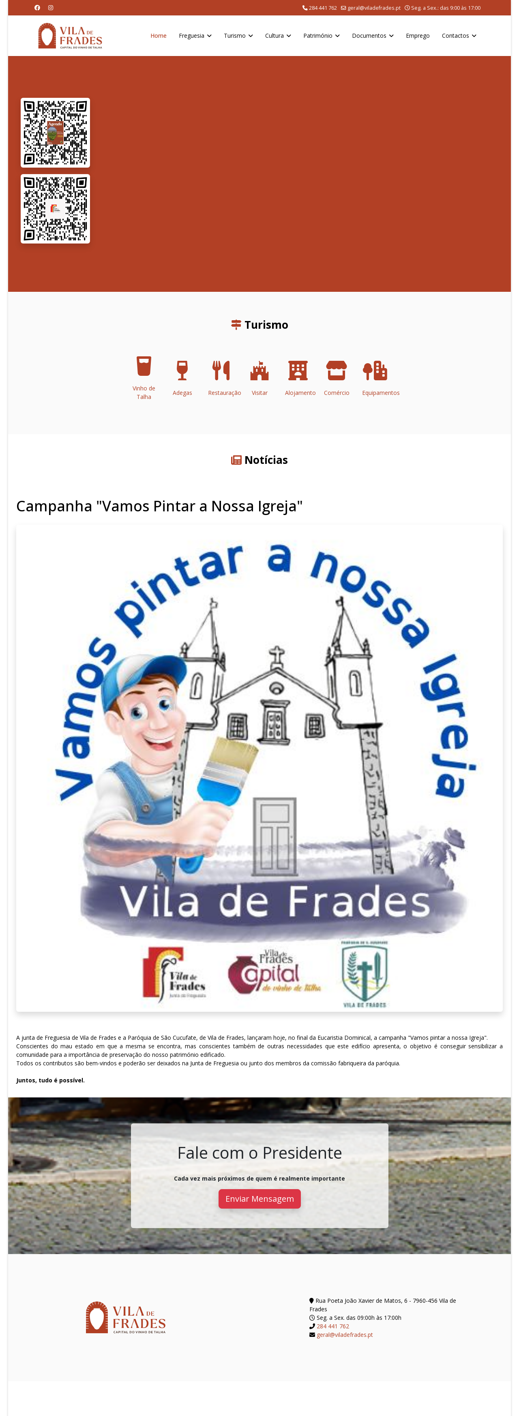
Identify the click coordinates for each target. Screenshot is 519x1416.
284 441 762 (323, 7)
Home (158, 35)
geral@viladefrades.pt (374, 7)
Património (317, 35)
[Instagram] (50, 7)
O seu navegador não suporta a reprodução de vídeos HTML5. (300, 174)
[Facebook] (37, 7)
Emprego (418, 35)
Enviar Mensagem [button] (259, 1198)
